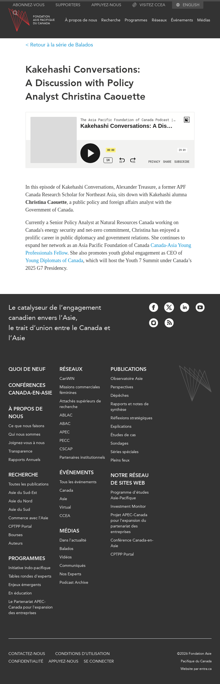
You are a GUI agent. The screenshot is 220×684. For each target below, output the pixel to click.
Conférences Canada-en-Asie (30, 389)
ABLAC (66, 415)
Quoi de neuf (26, 369)
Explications (121, 426)
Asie (63, 498)
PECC (65, 440)
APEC (65, 432)
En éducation (20, 593)
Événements (182, 20)
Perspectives (122, 387)
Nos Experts (70, 574)
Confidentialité (25, 661)
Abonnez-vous (29, 5)
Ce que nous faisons (26, 426)
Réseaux (159, 20)
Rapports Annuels (24, 459)
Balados (66, 548)
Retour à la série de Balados (61, 45)
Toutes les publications (28, 484)
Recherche (110, 20)
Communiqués (72, 565)
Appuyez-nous (106, 5)
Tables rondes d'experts (29, 576)
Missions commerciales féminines (80, 390)
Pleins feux (120, 460)
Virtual (65, 507)
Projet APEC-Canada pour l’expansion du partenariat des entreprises (129, 523)
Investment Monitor (128, 506)
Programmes (136, 20)
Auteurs (15, 543)
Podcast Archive (74, 582)
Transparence (20, 451)
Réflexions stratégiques (131, 418)
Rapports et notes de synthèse (130, 407)
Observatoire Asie (127, 378)
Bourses (15, 535)
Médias (203, 20)
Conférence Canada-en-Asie (132, 543)
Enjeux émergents (24, 584)
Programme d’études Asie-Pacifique (130, 495)
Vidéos (66, 557)
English (191, 5)
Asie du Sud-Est (22, 492)
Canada (66, 490)
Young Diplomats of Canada (54, 260)
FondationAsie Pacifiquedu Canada (44, 20)
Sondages (119, 443)
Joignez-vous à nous (26, 442)
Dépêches (120, 395)
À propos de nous (81, 20)
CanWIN (67, 378)
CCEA (65, 515)
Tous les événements (78, 482)
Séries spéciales (124, 451)
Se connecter (99, 661)
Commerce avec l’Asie (28, 518)
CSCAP (66, 449)
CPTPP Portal (20, 526)
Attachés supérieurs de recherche (80, 404)
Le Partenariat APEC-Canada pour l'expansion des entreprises (30, 607)
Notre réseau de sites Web (130, 479)
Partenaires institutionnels (82, 457)
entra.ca (205, 669)
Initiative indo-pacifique (29, 567)
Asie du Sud (19, 509)
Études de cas (123, 435)
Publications (128, 369)
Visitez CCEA (148, 5)
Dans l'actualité (73, 540)
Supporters (68, 5)
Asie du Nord (20, 501)
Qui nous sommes (24, 434)
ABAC (65, 423)
